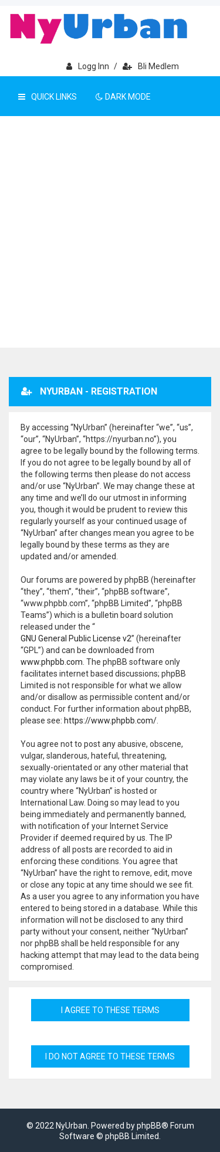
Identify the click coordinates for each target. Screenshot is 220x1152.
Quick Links (47, 96)
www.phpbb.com (52, 662)
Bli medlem (151, 66)
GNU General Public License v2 (76, 638)
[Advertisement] (110, 232)
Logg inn (87, 66)
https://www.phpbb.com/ (110, 720)
